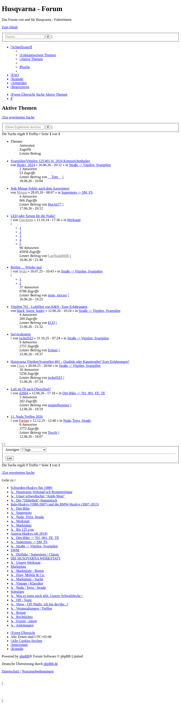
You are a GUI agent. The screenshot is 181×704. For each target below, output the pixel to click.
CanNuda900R (58, 256)
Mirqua (22, 192)
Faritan (24, 420)
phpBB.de (51, 664)
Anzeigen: (25, 449)
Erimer (53, 350)
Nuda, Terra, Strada (77, 420)
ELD (51, 323)
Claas (21, 366)
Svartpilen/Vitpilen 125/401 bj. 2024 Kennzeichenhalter (50, 161)
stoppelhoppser (58, 405)
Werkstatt (74, 220)
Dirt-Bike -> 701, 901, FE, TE (83, 393)
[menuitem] (37, 55)
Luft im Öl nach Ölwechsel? (31, 389)
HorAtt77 (54, 204)
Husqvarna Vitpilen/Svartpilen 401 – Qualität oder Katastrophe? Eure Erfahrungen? (70, 362)
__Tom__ (54, 177)
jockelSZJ (26, 338)
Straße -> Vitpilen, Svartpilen (90, 165)
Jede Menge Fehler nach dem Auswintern (40, 188)
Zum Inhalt (10, 27)
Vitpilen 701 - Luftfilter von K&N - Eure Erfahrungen (49, 307)
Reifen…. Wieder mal (26, 267)
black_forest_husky (30, 311)
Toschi (52, 432)
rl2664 (23, 393)
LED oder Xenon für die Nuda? (33, 216)
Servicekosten (21, 334)
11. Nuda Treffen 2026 (27, 416)
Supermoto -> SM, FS (77, 192)
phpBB (24, 656)
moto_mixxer (57, 295)
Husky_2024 (26, 165)
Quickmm (26, 220)
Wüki (23, 271)
